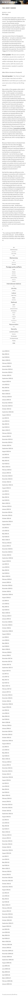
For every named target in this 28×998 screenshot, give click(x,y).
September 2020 (6, 558)
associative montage (19, 128)
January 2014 (5, 801)
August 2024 (5, 415)
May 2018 (4, 643)
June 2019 (5, 603)
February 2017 (6, 689)
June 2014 (5, 786)
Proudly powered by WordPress (9, 994)
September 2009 (6, 959)
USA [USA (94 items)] (14, 343)
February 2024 (6, 433)
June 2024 (5, 421)
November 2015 (6, 734)
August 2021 (5, 524)
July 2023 (4, 454)
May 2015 (4, 753)
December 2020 (6, 549)
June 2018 (5, 640)
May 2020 (5, 570)
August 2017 (5, 670)
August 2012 (5, 853)
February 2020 (6, 579)
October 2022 (6, 482)
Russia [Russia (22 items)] (14, 326)
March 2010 (5, 941)
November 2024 (6, 406)
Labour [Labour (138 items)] (14, 293)
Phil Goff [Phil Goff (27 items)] (13, 312)
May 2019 (4, 606)
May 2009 (5, 972)
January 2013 (5, 838)
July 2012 (4, 856)
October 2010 (5, 920)
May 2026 (5, 354)
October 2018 (5, 628)
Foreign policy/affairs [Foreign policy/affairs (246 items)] (14, 267)
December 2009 (6, 950)
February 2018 (6, 652)
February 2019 (6, 616)
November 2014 (6, 771)
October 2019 (5, 591)
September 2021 (6, 521)
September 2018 (6, 631)
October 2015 (5, 737)
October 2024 (6, 409)
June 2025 (5, 384)
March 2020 (5, 576)
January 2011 (5, 911)
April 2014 (5, 792)
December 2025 (6, 369)
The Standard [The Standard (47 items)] (14, 336)
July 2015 (4, 746)
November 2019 (6, 588)
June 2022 (5, 494)
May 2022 (4, 497)
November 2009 (6, 953)
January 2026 (5, 366)
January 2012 (5, 874)
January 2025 (5, 399)
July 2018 (4, 637)
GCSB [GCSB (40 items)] (14, 269)
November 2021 (6, 515)
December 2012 (6, 841)
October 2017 (5, 664)
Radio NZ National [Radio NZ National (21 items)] (14, 320)
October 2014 (5, 774)
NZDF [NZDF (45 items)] (14, 304)
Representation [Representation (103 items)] (13, 324)
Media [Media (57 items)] (13, 297)
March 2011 (5, 905)
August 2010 (5, 926)
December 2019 (6, 585)
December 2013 (6, 804)
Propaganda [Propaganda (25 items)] (14, 316)
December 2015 (6, 731)
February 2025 (6, 396)
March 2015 (5, 759)
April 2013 (5, 829)
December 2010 (6, 914)
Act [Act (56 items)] (14, 247)
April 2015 (5, 756)
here (4, 51)
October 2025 (6, 375)
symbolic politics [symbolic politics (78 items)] (13, 331)
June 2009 (5, 969)
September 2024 (6, 412)
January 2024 (5, 436)
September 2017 (6, 667)
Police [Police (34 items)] (14, 314)
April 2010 (5, 938)
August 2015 (5, 743)
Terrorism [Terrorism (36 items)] (14, 334)
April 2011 (4, 902)
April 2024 (5, 427)
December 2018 (6, 622)
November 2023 (6, 442)
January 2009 (5, 984)
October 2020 (6, 555)
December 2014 (6, 768)
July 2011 (4, 893)
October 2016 (5, 701)
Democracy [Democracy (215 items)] (14, 258)
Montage (5, 14)
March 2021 (5, 539)
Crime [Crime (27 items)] (14, 255)
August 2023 (5, 451)
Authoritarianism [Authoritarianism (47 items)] (13, 249)
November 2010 (6, 917)
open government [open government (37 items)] (13, 308)
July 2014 (4, 783)
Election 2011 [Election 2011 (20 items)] (14, 262)
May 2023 (5, 460)
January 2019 (5, 619)
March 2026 (5, 360)
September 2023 (6, 448)
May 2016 (4, 716)
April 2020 (5, 573)
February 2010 (6, 944)
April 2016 (5, 719)
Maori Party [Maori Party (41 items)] (13, 295)
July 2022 (4, 491)
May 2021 (4, 533)
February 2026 (6, 363)
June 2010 (5, 932)
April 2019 (5, 609)
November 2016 (6, 698)
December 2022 (6, 476)
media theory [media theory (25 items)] (14, 299)
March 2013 (5, 832)
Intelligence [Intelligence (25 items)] (14, 281)
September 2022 (6, 485)
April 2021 (5, 536)
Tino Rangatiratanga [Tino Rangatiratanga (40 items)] (14, 338)
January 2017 (5, 692)
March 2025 (5, 393)
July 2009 (4, 966)
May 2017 (4, 679)
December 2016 (6, 695)
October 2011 (5, 883)
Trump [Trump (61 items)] (13, 340)
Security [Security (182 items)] (14, 329)
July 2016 (4, 710)
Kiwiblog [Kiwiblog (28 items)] (13, 290)
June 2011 (4, 896)
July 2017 (4, 673)
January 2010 (5, 947)
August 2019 (5, 597)
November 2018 (6, 625)
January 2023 (5, 473)
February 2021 (6, 542)
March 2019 (5, 613)
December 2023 (6, 439)
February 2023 (6, 469)
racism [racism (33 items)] (14, 318)
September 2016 (6, 704)
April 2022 (5, 500)
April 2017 (5, 682)
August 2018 (5, 634)
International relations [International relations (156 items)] (14, 284)
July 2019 (4, 600)
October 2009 (6, 956)
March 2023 (5, 466)
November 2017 (6, 661)
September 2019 (6, 594)
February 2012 (6, 871)
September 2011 (6, 886)
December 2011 (6, 877)
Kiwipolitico (9, 2)
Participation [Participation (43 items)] (14, 310)
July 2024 (4, 418)
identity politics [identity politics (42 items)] (14, 277)
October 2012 (5, 847)
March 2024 (5, 430)
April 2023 (5, 463)
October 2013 (5, 810)
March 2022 (5, 503)
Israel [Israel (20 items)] (14, 286)
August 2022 (5, 488)
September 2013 (6, 813)
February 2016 (6, 725)
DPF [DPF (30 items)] (14, 260)
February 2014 (6, 798)
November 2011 (6, 880)
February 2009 (6, 981)
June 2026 (5, 351)
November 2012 (6, 844)
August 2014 (5, 780)
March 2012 (5, 868)
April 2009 (5, 975)
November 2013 (6, 807)
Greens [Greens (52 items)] (14, 271)
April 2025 (5, 390)
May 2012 (4, 862)
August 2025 (5, 381)
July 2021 (4, 527)
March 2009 (5, 978)
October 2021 (5, 518)
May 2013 (4, 826)
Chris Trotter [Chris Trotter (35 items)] (13, 253)
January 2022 (5, 509)
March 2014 (5, 795)
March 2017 (5, 686)
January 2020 (5, 582)
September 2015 (6, 740)
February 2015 (6, 762)
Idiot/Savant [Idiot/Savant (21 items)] (14, 279)
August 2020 (5, 561)
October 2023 (6, 445)
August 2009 (5, 962)
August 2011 (5, 889)
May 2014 (4, 789)
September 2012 (6, 850)
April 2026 (5, 357)
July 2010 (4, 929)
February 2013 (6, 835)
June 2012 (5, 859)
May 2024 (5, 424)
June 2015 (5, 749)
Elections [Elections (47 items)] (14, 264)
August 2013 (5, 816)
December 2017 (6, 658)
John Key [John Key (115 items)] (14, 288)
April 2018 (5, 646)
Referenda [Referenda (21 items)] (13, 322)
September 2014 (6, 777)
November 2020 (6, 552)
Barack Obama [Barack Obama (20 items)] (14, 251)
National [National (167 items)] (14, 302)
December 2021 (6, 512)
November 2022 (6, 479)
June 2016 (5, 713)
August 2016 (5, 707)
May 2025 (5, 387)
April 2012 (5, 865)
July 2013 (4, 819)
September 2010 (6, 923)
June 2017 (5, 676)
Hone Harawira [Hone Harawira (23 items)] (14, 275)
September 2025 (6, 378)
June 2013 (5, 822)
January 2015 (5, 765)
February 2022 (6, 506)
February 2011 (6, 908)
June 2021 (5, 530)
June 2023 (5, 457)
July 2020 (4, 564)
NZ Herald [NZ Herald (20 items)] (13, 306)
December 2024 (6, 402)
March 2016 (5, 722)
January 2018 (5, 655)
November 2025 (6, 372)
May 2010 (4, 935)
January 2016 (5, 728)
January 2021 (5, 546)
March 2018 (5, 649)
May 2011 (4, 899)
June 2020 (5, 567)
